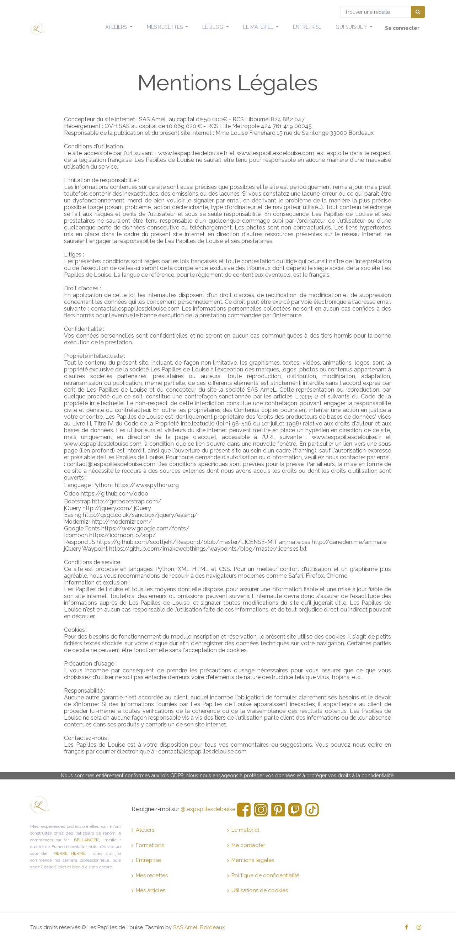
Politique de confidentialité (263, 875)
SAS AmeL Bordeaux (199, 927)
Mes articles (148, 890)
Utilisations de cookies (257, 890)
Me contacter (246, 845)
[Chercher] (418, 12)
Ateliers (143, 830)
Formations (148, 845)
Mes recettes (150, 875)
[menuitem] (307, 27)
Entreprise (146, 860)
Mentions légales (250, 860)
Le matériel (243, 830)
